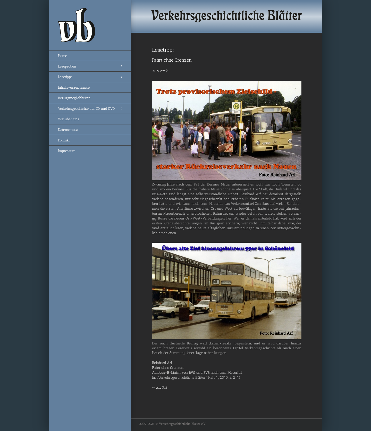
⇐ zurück (159, 71)
